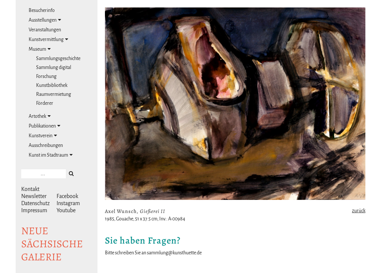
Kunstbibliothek (51, 85)
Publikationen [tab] (44, 126)
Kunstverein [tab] (43, 135)
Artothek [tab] (40, 116)
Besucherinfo (42, 10)
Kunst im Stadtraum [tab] (51, 155)
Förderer (44, 103)
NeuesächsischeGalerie (52, 244)
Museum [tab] (40, 49)
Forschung (46, 76)
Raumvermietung (53, 94)
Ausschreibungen (46, 145)
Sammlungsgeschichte (58, 58)
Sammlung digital (53, 67)
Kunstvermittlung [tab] (48, 39)
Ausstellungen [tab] (45, 20)
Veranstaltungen (45, 29)
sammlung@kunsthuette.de (174, 252)
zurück (358, 210)
